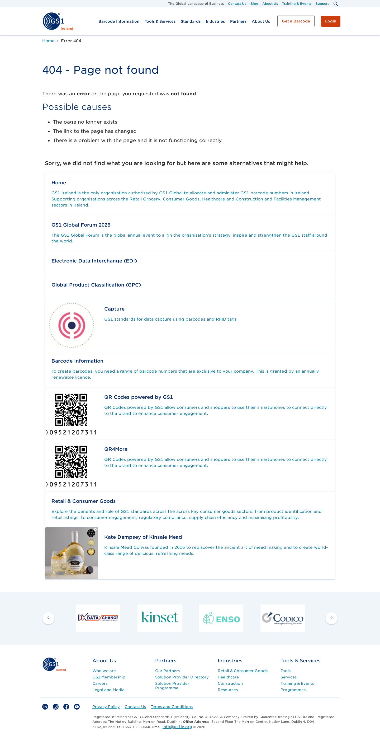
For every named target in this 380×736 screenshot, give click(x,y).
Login (330, 21)
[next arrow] (331, 618)
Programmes (293, 690)
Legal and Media (108, 690)
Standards (191, 21)
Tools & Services (160, 21)
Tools (286, 671)
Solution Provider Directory (182, 677)
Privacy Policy (106, 707)
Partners (238, 21)
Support (322, 4)
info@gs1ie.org (177, 727)
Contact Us (237, 4)
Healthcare (228, 677)
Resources (228, 690)
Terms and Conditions (172, 707)
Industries (215, 21)
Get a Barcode (296, 21)
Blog (254, 4)
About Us (270, 4)
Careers (99, 683)
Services (289, 677)
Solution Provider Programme (172, 685)
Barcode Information (118, 21)
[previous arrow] (48, 618)
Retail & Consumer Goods (243, 671)
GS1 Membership (108, 677)
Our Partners (167, 671)
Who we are (104, 671)
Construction (230, 683)
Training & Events (296, 4)
